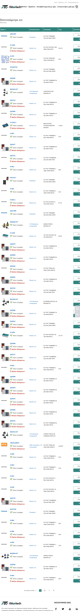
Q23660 (12, 246)
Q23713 (12, 97)
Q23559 (12, 363)
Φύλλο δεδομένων (18, 50)
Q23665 (12, 395)
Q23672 (12, 405)
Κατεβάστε (41, 7)
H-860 (12, 501)
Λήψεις (70, 604)
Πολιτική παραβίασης (19, 604)
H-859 (12, 437)
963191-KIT (14, 416)
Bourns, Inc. (33, 47)
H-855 (12, 522)
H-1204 (12, 320)
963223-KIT (14, 86)
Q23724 (12, 278)
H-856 (12, 511)
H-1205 (12, 225)
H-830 (12, 469)
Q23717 (12, 341)
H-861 (12, 161)
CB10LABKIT (14, 426)
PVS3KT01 (13, 65)
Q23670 (12, 235)
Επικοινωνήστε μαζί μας (66, 7)
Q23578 (12, 373)
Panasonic (33, 37)
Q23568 (12, 331)
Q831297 (13, 33)
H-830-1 (12, 193)
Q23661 (12, 267)
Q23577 (12, 140)
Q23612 (12, 310)
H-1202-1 (13, 118)
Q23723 (12, 480)
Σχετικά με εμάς (50, 7)
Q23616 (12, 256)
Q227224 (13, 490)
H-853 (12, 554)
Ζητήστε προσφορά (30, 604)
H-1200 (12, 44)
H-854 (12, 448)
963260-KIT (14, 214)
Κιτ (66, 2)
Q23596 (12, 299)
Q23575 (12, 384)
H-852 (12, 352)
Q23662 (12, 76)
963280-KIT (14, 533)
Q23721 (12, 150)
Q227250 (13, 203)
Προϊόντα (61, 2)
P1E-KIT (13, 171)
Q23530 (12, 543)
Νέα (62, 604)
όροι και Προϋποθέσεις (6, 604)
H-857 (12, 129)
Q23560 (12, 108)
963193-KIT (14, 288)
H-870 (12, 55)
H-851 (12, 182)
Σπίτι (55, 2)
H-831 (12, 458)
